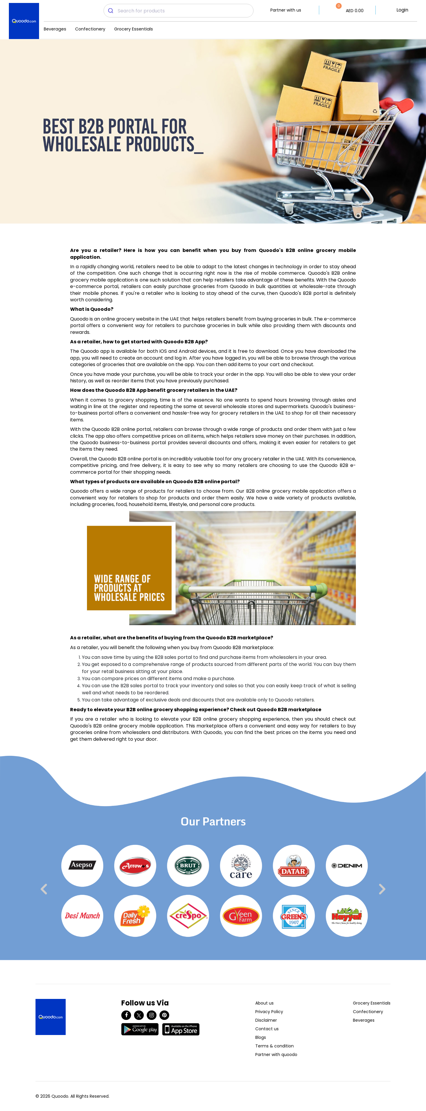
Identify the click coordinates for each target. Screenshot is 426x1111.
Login (402, 10)
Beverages (55, 29)
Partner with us (285, 10)
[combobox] (179, 10)
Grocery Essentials (133, 29)
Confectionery (90, 29)
